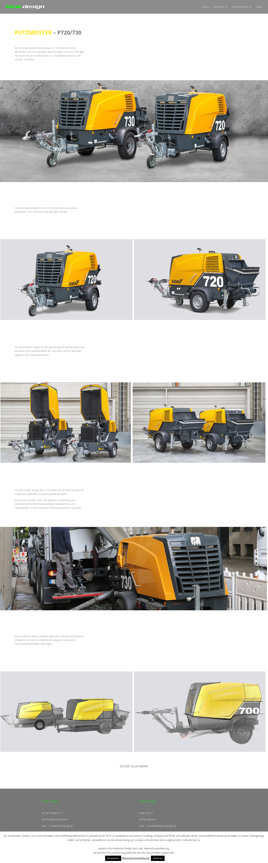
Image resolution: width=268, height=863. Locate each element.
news (259, 7)
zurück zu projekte (134, 766)
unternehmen (240, 7)
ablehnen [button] (158, 858)
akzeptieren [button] (113, 858)
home (205, 7)
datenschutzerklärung (135, 858)
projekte (219, 7)
